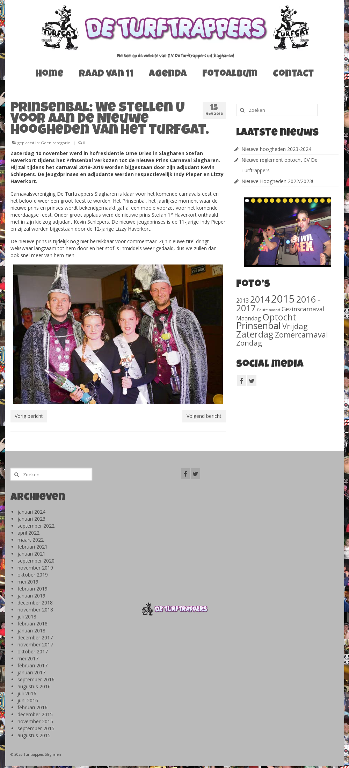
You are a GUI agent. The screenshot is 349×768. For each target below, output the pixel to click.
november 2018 (35, 609)
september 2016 (35, 679)
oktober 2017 (32, 651)
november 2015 (35, 721)
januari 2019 (31, 595)
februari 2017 (32, 665)
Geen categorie (55, 142)
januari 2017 (31, 672)
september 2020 (35, 560)
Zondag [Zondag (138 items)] (249, 343)
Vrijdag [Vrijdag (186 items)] (295, 326)
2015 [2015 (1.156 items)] (283, 299)
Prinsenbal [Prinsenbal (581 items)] (258, 325)
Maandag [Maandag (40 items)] (248, 318)
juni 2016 (27, 700)
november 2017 (35, 644)
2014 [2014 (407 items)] (260, 299)
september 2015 (35, 728)
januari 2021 (31, 553)
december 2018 (35, 602)
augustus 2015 (34, 735)
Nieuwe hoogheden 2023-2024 (276, 149)
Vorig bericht (29, 416)
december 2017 (35, 637)
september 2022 (35, 525)
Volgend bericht (204, 416)
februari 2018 (32, 623)
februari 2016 (32, 707)
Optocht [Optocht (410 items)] (279, 317)
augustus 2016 (34, 686)
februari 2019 (32, 588)
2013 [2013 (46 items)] (242, 300)
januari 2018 (31, 630)
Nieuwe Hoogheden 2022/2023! (277, 181)
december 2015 (35, 714)
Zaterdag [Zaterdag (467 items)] (255, 334)
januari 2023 (31, 518)
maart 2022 (30, 539)
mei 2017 (27, 658)
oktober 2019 (32, 574)
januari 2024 (31, 511)
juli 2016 (26, 693)
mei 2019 (27, 581)
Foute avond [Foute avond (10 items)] (268, 309)
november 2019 (35, 567)
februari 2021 (32, 546)
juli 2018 (26, 616)
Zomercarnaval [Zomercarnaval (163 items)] (301, 334)
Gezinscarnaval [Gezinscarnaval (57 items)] (303, 309)
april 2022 (28, 532)
